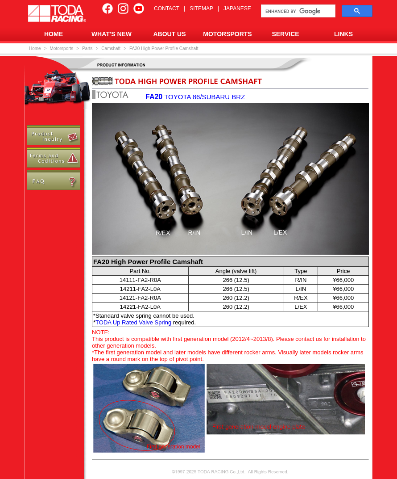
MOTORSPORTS (227, 34)
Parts (87, 48)
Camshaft (110, 48)
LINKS (343, 34)
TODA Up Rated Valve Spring (133, 322)
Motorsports (62, 48)
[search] (297, 11)
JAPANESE (237, 8)
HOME (53, 34)
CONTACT (166, 8)
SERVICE (285, 34)
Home (35, 48)
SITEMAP (201, 8)
